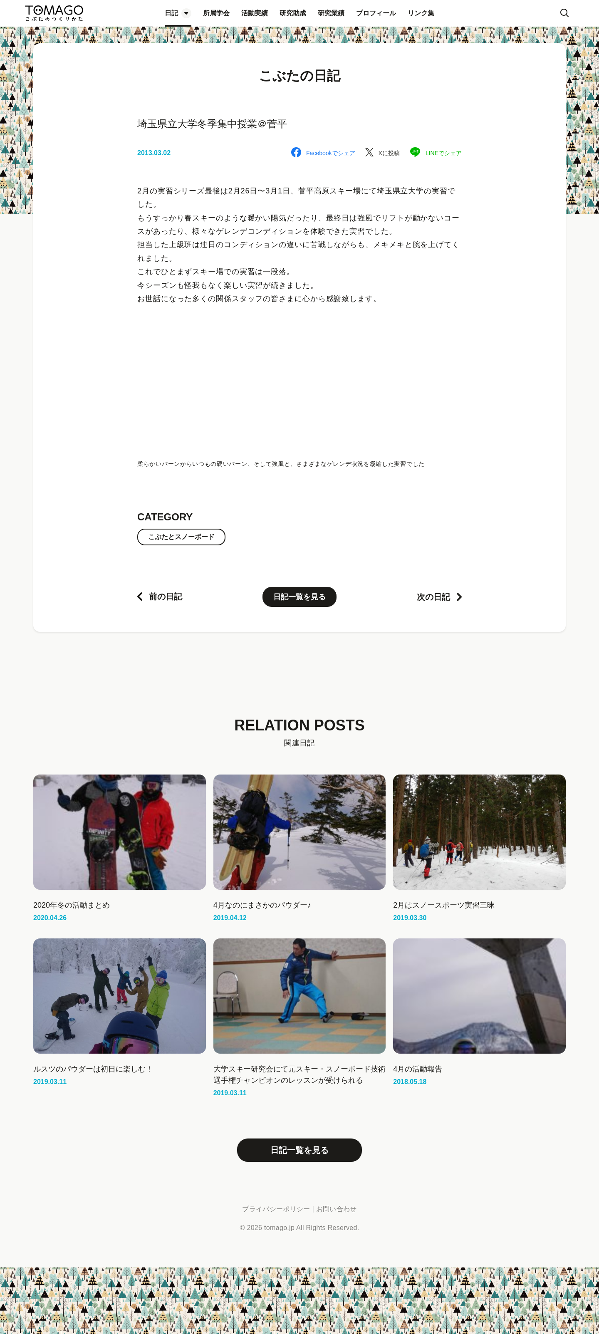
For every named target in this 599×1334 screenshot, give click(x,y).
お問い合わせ (336, 1209)
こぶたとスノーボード (181, 536)
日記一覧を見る (299, 597)
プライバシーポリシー (276, 1209)
